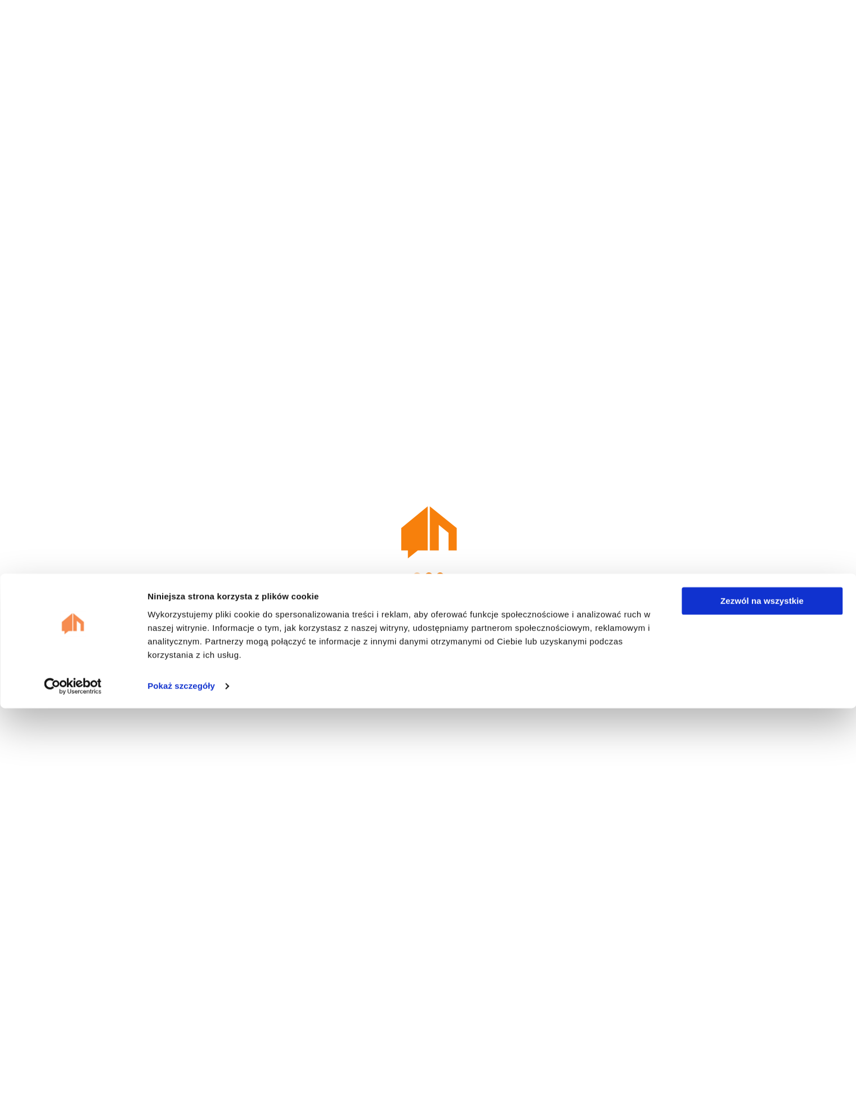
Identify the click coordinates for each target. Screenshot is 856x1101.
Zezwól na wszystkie (762, 994)
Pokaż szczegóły (181, 1079)
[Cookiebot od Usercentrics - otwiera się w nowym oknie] (73, 1079)
